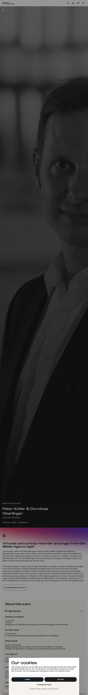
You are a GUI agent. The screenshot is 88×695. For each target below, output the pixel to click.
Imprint (44, 689)
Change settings (44, 685)
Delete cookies (35, 689)
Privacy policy (53, 689)
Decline (60, 679)
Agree (27, 679)
